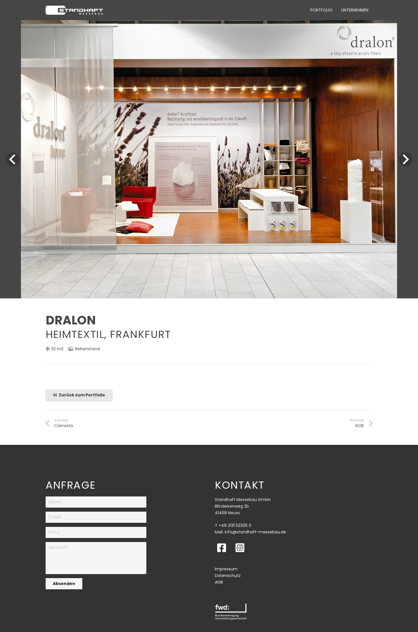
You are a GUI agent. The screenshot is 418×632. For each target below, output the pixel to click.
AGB (219, 582)
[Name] (96, 502)
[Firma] (96, 532)
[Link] (74, 10)
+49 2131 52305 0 (235, 525)
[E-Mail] (96, 517)
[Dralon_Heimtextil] (209, 23)
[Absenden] (64, 583)
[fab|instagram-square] (240, 547)
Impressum (226, 569)
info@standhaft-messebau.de (255, 532)
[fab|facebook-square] (221, 547)
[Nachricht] (96, 558)
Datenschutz (228, 575)
